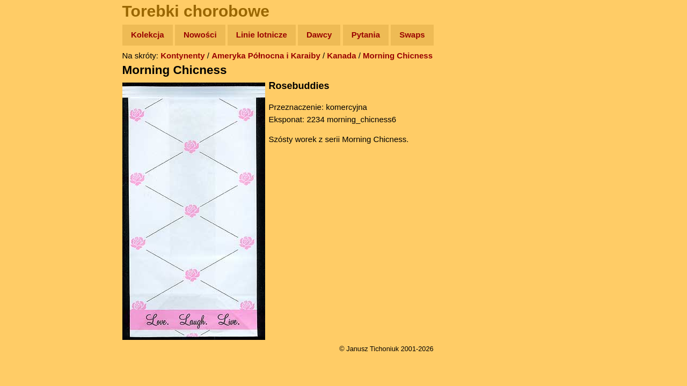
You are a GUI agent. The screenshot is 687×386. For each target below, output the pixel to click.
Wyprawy (36, 76)
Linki (27, 200)
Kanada (341, 55)
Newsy (31, 117)
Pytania (366, 34)
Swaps (412, 34)
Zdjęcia (32, 97)
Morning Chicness (398, 55)
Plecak (31, 179)
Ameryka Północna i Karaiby (265, 55)
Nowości (200, 34)
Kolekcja (147, 34)
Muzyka (32, 159)
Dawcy (319, 34)
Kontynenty (182, 55)
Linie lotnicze (261, 34)
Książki (32, 138)
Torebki (32, 221)
